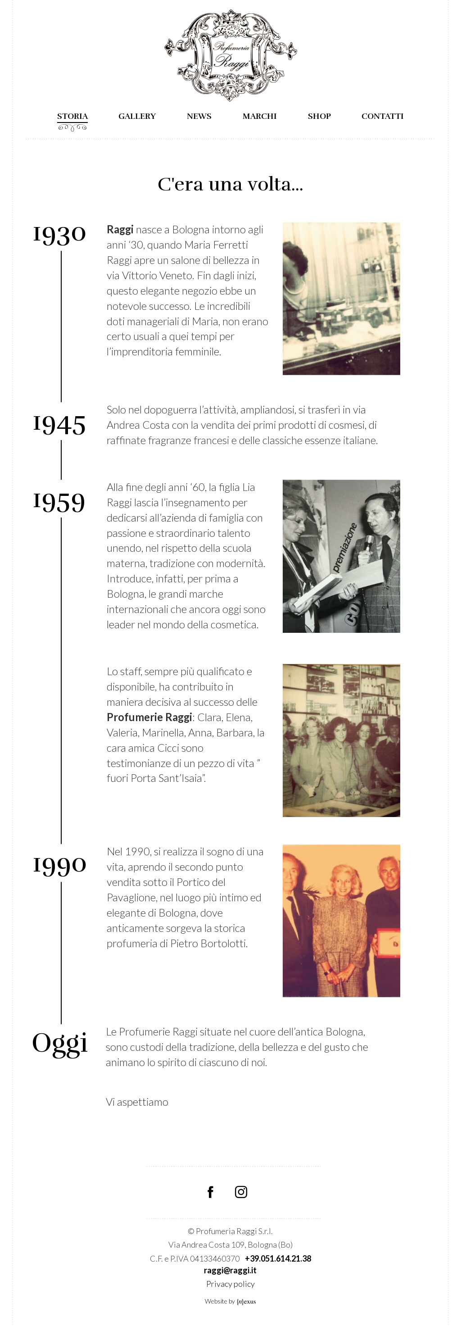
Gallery (137, 116)
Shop (319, 116)
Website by (231, 1301)
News (199, 116)
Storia (72, 116)
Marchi (260, 116)
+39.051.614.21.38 (278, 1258)
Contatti (383, 116)
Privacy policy (230, 1284)
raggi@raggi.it (230, 1270)
